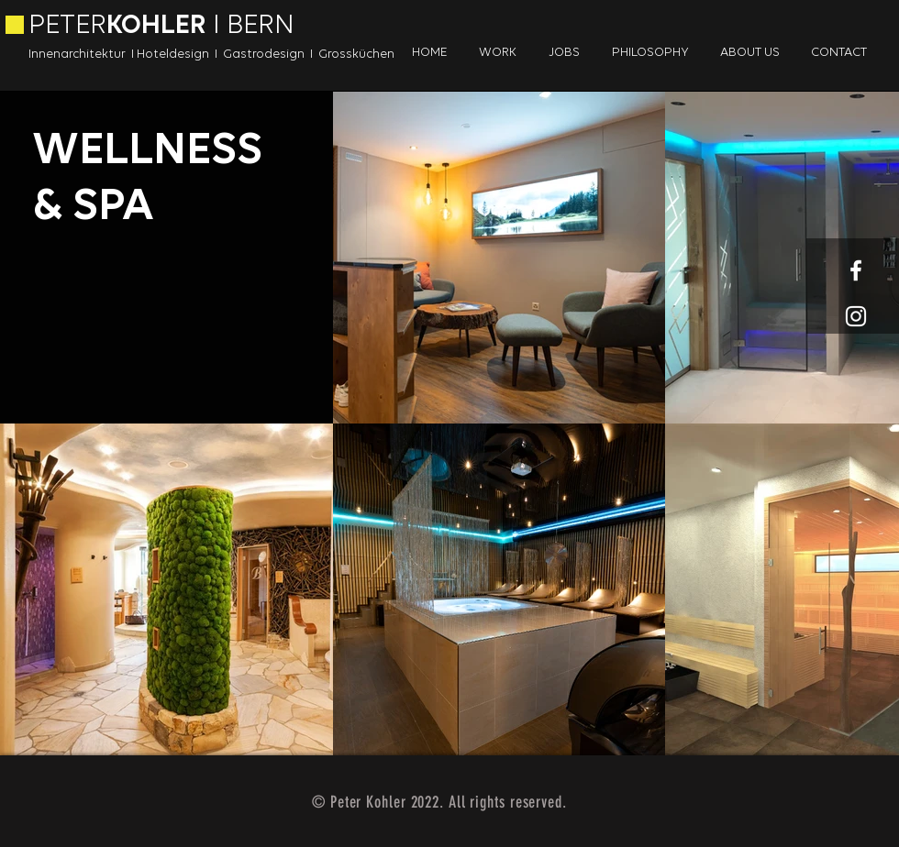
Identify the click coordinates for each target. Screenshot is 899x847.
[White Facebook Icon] (856, 270)
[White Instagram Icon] (856, 316)
